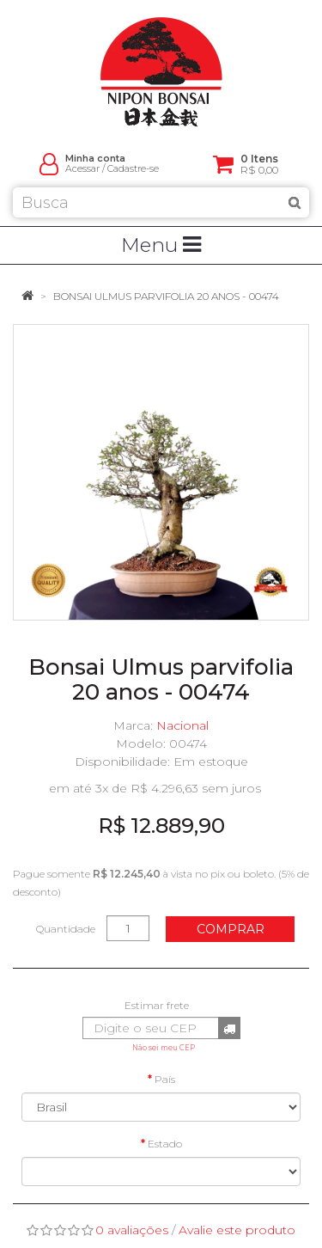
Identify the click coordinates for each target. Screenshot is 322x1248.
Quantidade (65, 928)
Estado (165, 1143)
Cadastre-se (133, 168)
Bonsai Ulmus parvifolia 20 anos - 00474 (166, 296)
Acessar (82, 168)
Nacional (182, 725)
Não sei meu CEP (163, 1047)
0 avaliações (131, 1230)
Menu (161, 245)
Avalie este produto (237, 1230)
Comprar (230, 929)
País (165, 1079)
